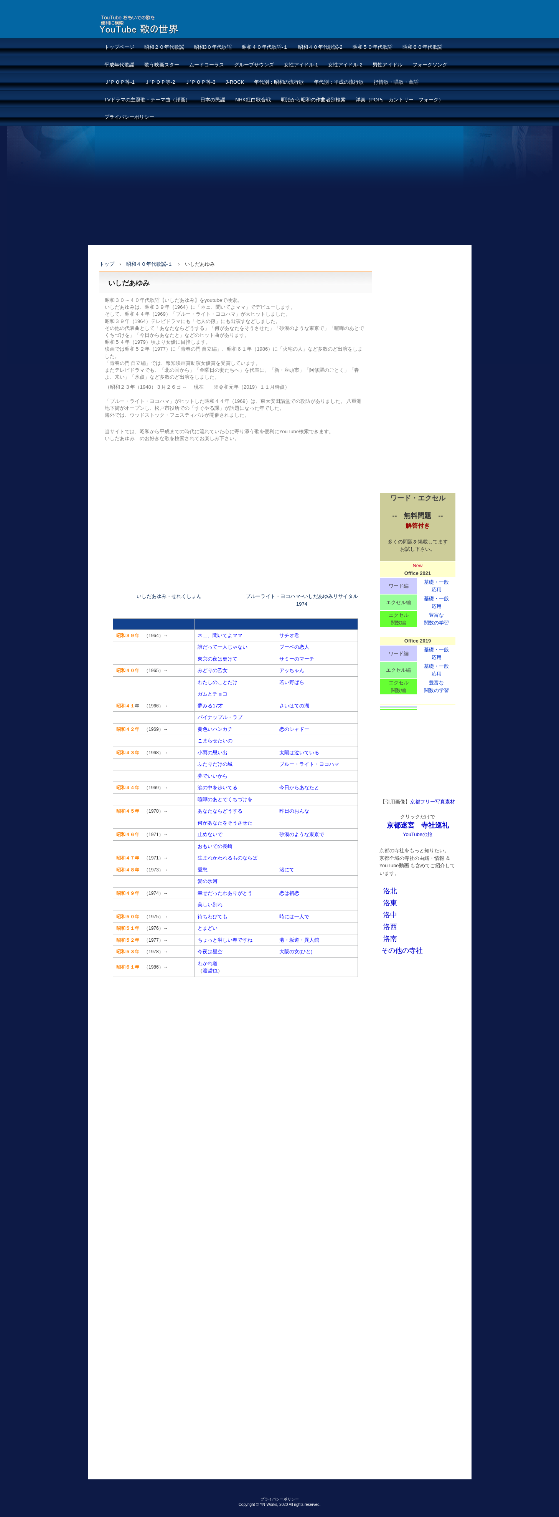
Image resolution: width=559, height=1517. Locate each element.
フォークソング (429, 65)
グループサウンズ (254, 65)
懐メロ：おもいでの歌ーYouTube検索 (157, 24)
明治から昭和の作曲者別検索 (313, 100)
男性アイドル (387, 65)
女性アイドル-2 (345, 65)
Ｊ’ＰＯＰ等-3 (200, 82)
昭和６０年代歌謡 (422, 47)
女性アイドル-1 (301, 65)
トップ (106, 264)
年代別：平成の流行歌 (339, 82)
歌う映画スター (161, 65)
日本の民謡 (212, 100)
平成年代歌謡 (119, 65)
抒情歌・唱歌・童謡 (396, 82)
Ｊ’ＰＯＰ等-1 (119, 82)
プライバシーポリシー (129, 117)
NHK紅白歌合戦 (252, 100)
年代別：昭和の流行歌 (279, 82)
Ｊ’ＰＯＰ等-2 (160, 82)
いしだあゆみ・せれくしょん (169, 596)
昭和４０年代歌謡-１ (265, 47)
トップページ (119, 47)
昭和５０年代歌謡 (372, 47)
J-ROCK (235, 82)
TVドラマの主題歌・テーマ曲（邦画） (147, 100)
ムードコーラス (206, 65)
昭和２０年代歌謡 (164, 47)
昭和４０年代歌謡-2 (320, 47)
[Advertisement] (279, 185)
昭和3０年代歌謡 (213, 47)
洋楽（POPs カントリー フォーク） (400, 100)
